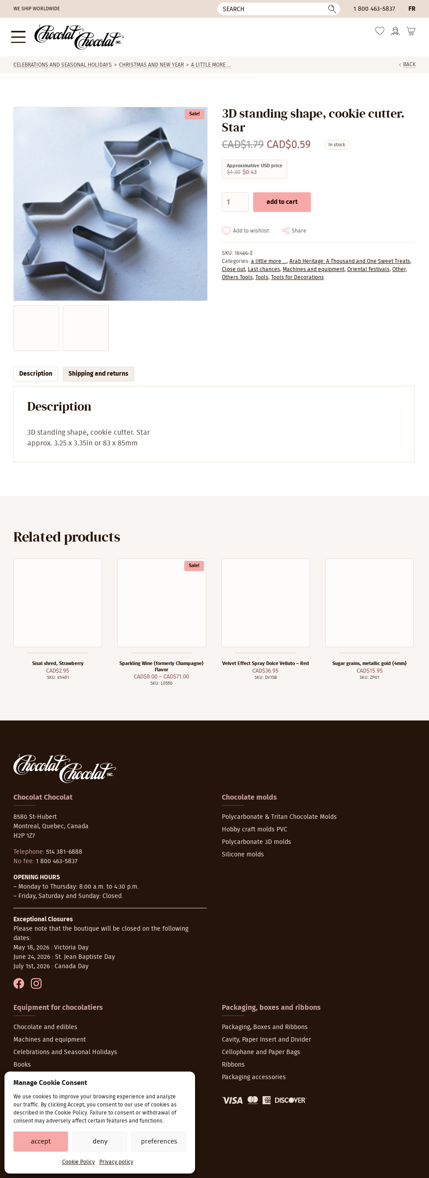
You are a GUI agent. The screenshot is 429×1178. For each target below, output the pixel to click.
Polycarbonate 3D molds (256, 838)
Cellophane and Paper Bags (261, 1049)
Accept (41, 1141)
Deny (100, 1141)
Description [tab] (35, 370)
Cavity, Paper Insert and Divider (266, 1036)
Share (299, 226)
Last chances (264, 265)
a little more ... (211, 61)
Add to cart (282, 198)
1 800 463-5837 (374, 9)
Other (399, 265)
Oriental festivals (368, 265)
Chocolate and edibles (45, 1024)
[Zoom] (110, 200)
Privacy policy (116, 1162)
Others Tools (237, 273)
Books (22, 1061)
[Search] (279, 9)
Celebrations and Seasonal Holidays (62, 61)
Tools (261, 273)
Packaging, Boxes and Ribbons (265, 1024)
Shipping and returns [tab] (98, 370)
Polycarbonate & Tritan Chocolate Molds (279, 813)
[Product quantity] (235, 198)
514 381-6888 (64, 848)
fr (412, 9)
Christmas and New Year (151, 61)
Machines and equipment (313, 265)
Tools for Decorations (297, 273)
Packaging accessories (254, 1074)
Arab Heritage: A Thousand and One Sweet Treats (349, 257)
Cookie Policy (78, 1162)
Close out (233, 265)
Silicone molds (243, 851)
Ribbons (233, 1061)
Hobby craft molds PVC (254, 826)
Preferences (159, 1141)
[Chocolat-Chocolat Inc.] (72, 35)
